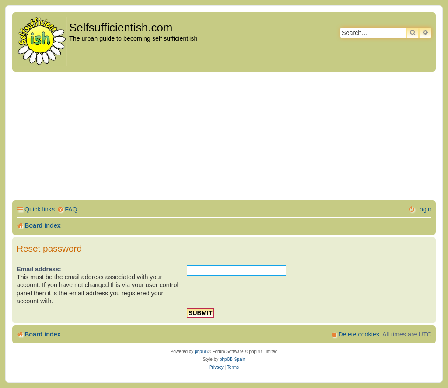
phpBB (201, 351)
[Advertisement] (224, 137)
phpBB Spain (232, 359)
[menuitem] (67, 209)
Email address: (39, 269)
